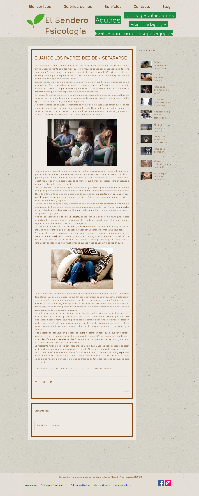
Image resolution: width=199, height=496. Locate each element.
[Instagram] (168, 483)
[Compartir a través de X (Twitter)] (43, 381)
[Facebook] (161, 483)
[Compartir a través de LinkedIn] (51, 381)
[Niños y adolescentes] (150, 15)
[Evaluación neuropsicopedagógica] (134, 33)
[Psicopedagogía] (148, 24)
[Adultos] (108, 20)
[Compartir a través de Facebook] (36, 381)
